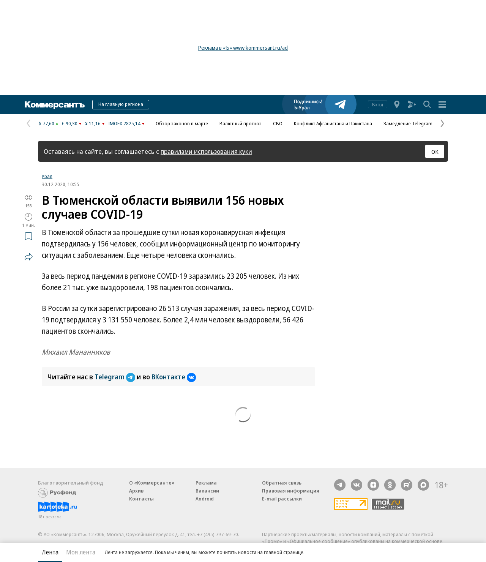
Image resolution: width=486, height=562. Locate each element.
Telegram (116, 376)
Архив (136, 490)
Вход (377, 104)
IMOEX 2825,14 (124, 123)
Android (205, 498)
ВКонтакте (173, 376)
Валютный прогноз (240, 123)
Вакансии (207, 490)
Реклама (206, 482)
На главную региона (120, 104)
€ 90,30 (69, 123)
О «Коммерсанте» (152, 482)
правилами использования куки (206, 151)
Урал (47, 176)
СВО (277, 123)
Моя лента (80, 552)
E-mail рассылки (282, 498)
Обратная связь (281, 482)
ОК (435, 151)
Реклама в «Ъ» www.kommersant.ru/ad (243, 47)
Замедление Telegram (407, 123)
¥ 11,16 (93, 123)
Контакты (141, 498)
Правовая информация (290, 490)
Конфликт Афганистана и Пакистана (333, 123)
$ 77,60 (46, 123)
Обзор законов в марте (182, 123)
